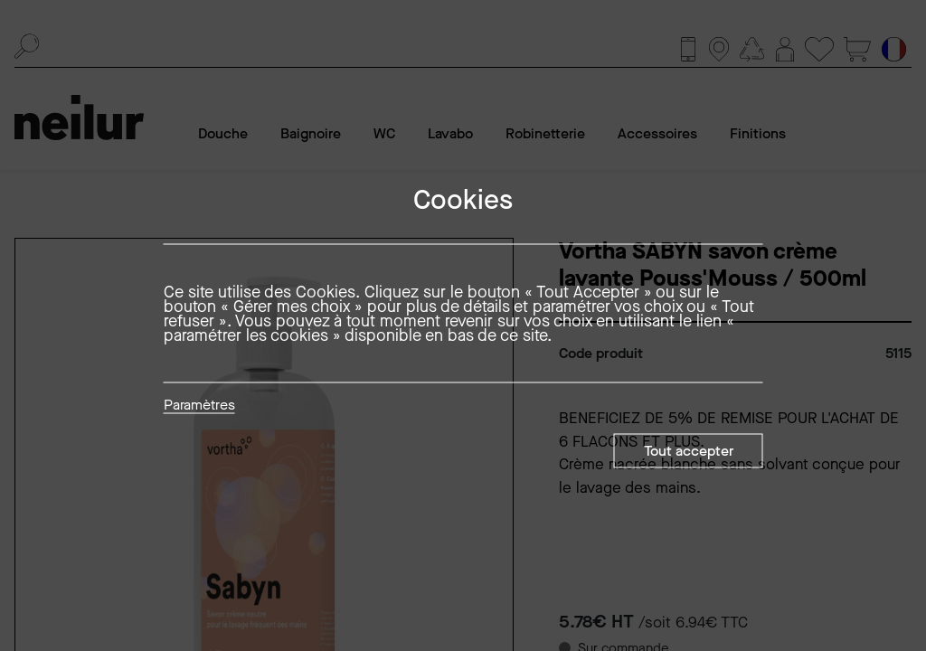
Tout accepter (688, 450)
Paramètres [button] (199, 406)
